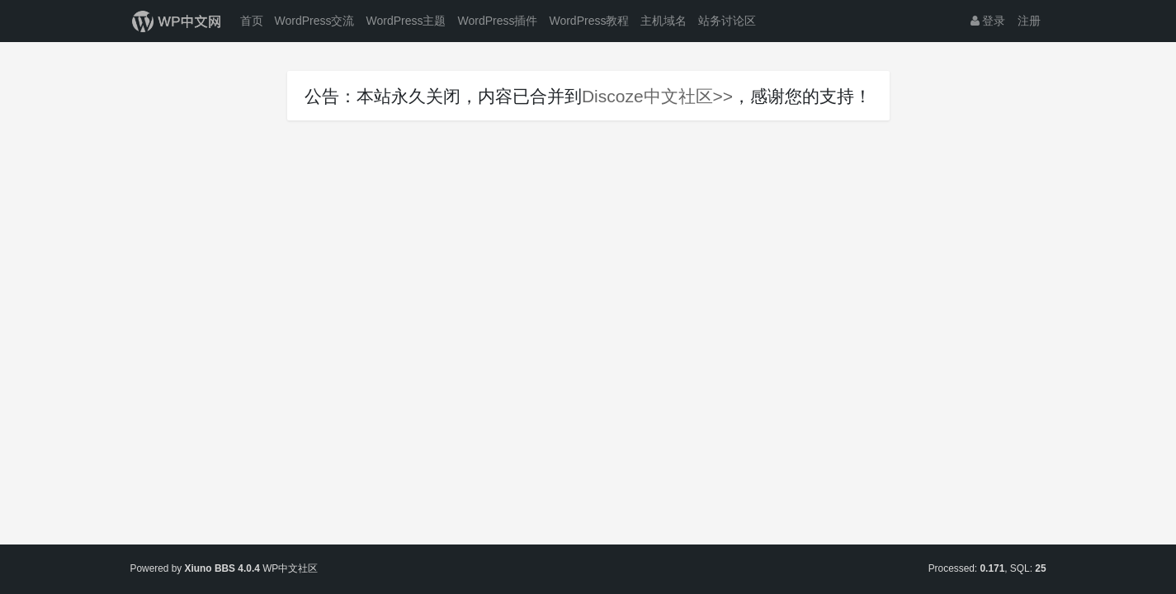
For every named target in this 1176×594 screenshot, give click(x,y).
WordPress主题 (406, 20)
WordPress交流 (315, 20)
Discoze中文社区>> (657, 96)
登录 (988, 20)
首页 (251, 20)
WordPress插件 (497, 20)
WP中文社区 (290, 568)
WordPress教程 (589, 20)
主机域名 (663, 20)
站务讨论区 (727, 20)
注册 (1029, 20)
